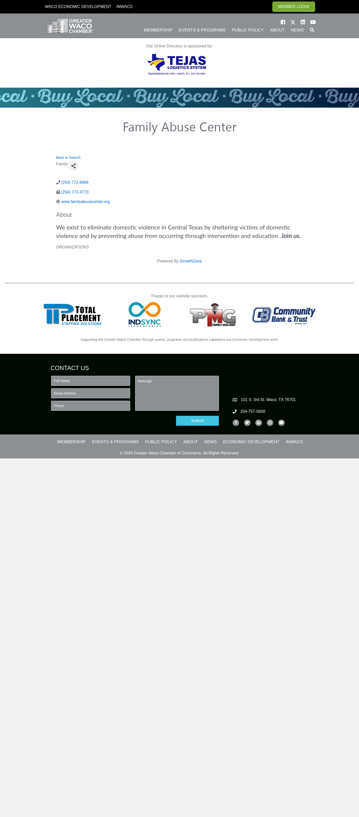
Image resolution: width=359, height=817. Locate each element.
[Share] (73, 166)
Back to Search (68, 158)
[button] (283, 22)
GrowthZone (191, 261)
